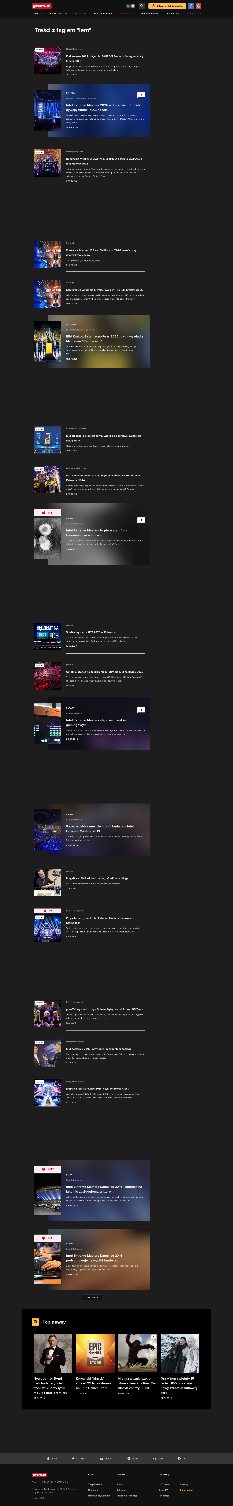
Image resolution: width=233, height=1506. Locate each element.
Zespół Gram (95, 1484)
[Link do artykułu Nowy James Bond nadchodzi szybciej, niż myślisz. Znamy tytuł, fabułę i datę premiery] (53, 1367)
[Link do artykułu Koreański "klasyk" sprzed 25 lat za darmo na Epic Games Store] (95, 1364)
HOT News (165, 1484)
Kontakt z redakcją (126, 1495)
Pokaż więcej (91, 1297)
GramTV (163, 1490)
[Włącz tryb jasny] (130, 6)
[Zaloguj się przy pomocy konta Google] (198, 6)
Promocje (126, 13)
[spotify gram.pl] (132, 1458)
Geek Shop (194, 13)
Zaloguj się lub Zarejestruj (170, 6)
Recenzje (58, 14)
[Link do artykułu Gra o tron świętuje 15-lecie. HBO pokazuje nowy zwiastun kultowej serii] (180, 1367)
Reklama (121, 1490)
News (37, 14)
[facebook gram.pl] (78, 1458)
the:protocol (186, 1490)
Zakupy (184, 1484)
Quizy (80, 14)
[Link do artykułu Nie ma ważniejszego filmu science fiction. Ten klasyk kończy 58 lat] (137, 1364)
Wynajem (173, 13)
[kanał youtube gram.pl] (106, 1458)
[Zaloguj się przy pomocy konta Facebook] (191, 6)
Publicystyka (103, 13)
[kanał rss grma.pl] (182, 1458)
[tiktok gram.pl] (51, 1458)
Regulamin (94, 1490)
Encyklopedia (150, 13)
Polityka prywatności (99, 1495)
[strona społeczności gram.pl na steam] (158, 1458)
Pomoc (120, 1484)
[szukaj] (142, 6)
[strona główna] (49, 6)
